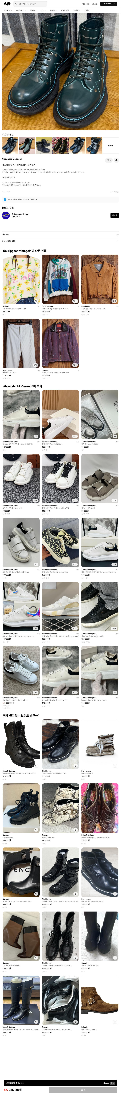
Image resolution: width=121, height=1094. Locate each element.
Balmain (45, 835)
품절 (83, 1090)
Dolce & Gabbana (9, 771)
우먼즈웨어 (21, 10)
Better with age (47, 306)
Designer (6, 306)
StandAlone (85, 306)
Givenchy (6, 835)
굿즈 (43, 10)
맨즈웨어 (8, 10)
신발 (8, 191)
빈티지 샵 (77, 10)
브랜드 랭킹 (65, 10)
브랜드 (53, 10)
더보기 (111, 145)
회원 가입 (85, 4)
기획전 (87, 10)
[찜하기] (109, 160)
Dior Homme (46, 771)
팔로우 (114, 215)
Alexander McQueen (12, 159)
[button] (11, 71)
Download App (109, 4)
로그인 (94, 4)
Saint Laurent (7, 370)
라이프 (33, 10)
